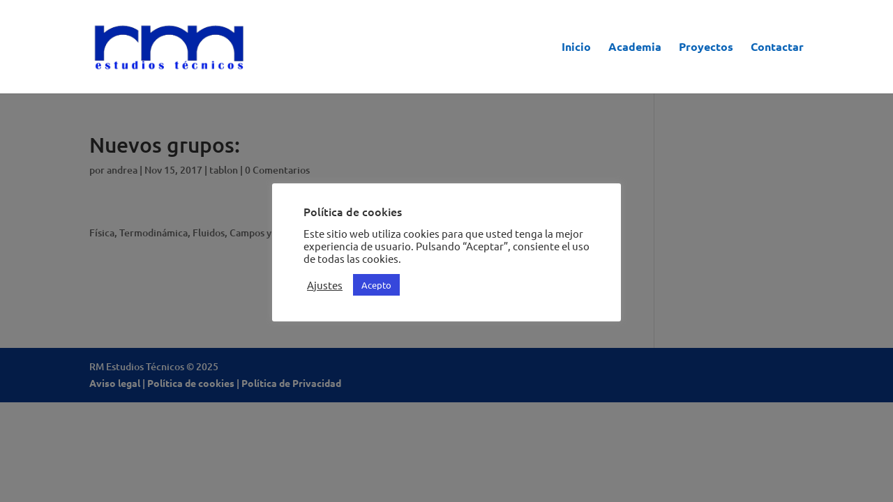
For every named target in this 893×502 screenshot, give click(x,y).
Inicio (576, 48)
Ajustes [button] (325, 285)
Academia (634, 48)
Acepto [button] (376, 285)
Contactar (777, 48)
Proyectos (706, 48)
